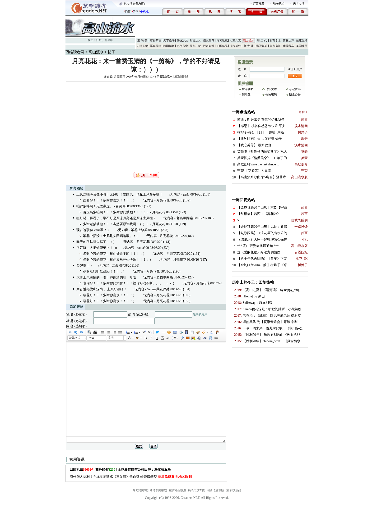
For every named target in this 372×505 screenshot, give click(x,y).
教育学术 (275, 40)
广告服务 (259, 3)
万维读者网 (74, 52)
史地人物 (142, 46)
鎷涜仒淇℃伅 (196, 490)
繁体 (135, 11)
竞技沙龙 (182, 40)
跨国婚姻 (169, 46)
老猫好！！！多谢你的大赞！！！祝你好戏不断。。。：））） (129, 283)
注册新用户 (200, 314)
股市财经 (208, 46)
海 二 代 (262, 40)
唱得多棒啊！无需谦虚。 (94, 206)
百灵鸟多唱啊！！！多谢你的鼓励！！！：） (116, 212)
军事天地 (155, 46)
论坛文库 (271, 89)
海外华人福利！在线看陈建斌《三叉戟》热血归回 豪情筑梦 (131, 476)
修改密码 (271, 94)
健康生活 (301, 40)
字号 (111, 338)
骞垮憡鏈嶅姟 (158, 490)
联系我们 (278, 3)
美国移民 (301, 46)
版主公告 (295, 94)
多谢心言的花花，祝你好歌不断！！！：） (114, 253)
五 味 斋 (142, 40)
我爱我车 (288, 46)
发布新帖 (247, 89)
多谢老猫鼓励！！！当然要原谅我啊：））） (116, 224)
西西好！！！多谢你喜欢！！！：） (109, 200)
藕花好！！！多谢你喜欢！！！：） (109, 295)
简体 (128, 11)
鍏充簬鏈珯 (140, 490)
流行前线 (235, 46)
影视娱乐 (262, 46)
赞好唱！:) (84, 265)
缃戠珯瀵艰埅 (215, 490)
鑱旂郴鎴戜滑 (177, 490)
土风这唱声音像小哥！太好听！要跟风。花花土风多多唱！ (119, 194)
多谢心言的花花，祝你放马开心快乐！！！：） (118, 259)
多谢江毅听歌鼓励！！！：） (104, 271)
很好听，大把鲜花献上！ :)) (96, 248)
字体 (91, 338)
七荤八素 (235, 40)
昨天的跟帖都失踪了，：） (96, 242)
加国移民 (222, 46)
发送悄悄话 (181, 76)
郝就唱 (109, 40)
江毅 (99, 40)
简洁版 (246, 94)
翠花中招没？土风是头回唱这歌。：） (111, 236)
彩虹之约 (195, 40)
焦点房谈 (275, 46)
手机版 (144, 11)
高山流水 (248, 40)
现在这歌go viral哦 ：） (93, 230)
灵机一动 (195, 46)
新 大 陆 (249, 46)
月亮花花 (119, 76)
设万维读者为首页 (135, 3)
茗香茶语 (155, 40)
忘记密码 (295, 89)
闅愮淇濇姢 (233, 490)
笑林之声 (288, 40)
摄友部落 (208, 40)
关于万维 (298, 3)
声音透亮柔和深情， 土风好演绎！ (101, 289)
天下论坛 (169, 40)
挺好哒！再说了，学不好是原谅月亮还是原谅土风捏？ (116, 218)
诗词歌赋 (222, 40)
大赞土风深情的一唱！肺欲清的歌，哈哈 (106, 277)
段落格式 (74, 338)
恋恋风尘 (182, 46)
